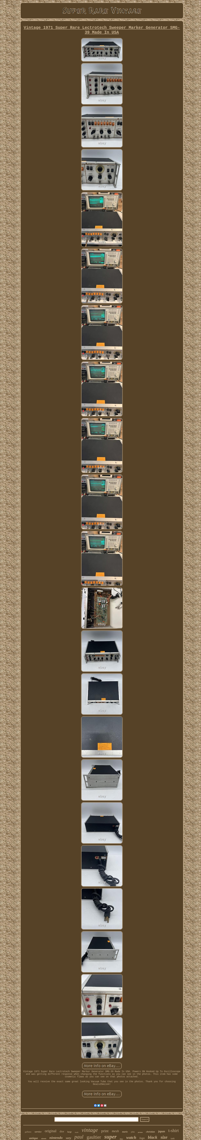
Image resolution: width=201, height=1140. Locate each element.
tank (173, 1138)
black (152, 1137)
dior (62, 1131)
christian (150, 1131)
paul (78, 1137)
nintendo (56, 1138)
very (68, 1138)
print (105, 1131)
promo (140, 1132)
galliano (28, 1132)
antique (33, 1138)
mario (125, 1132)
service (38, 1131)
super (110, 1137)
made (76, 1132)
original (50, 1131)
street (43, 1138)
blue (121, 1139)
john (133, 1132)
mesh (115, 1131)
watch (131, 1137)
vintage (90, 1130)
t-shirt (173, 1130)
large (69, 1132)
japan (161, 1131)
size (164, 1137)
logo (142, 1138)
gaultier (94, 1137)
